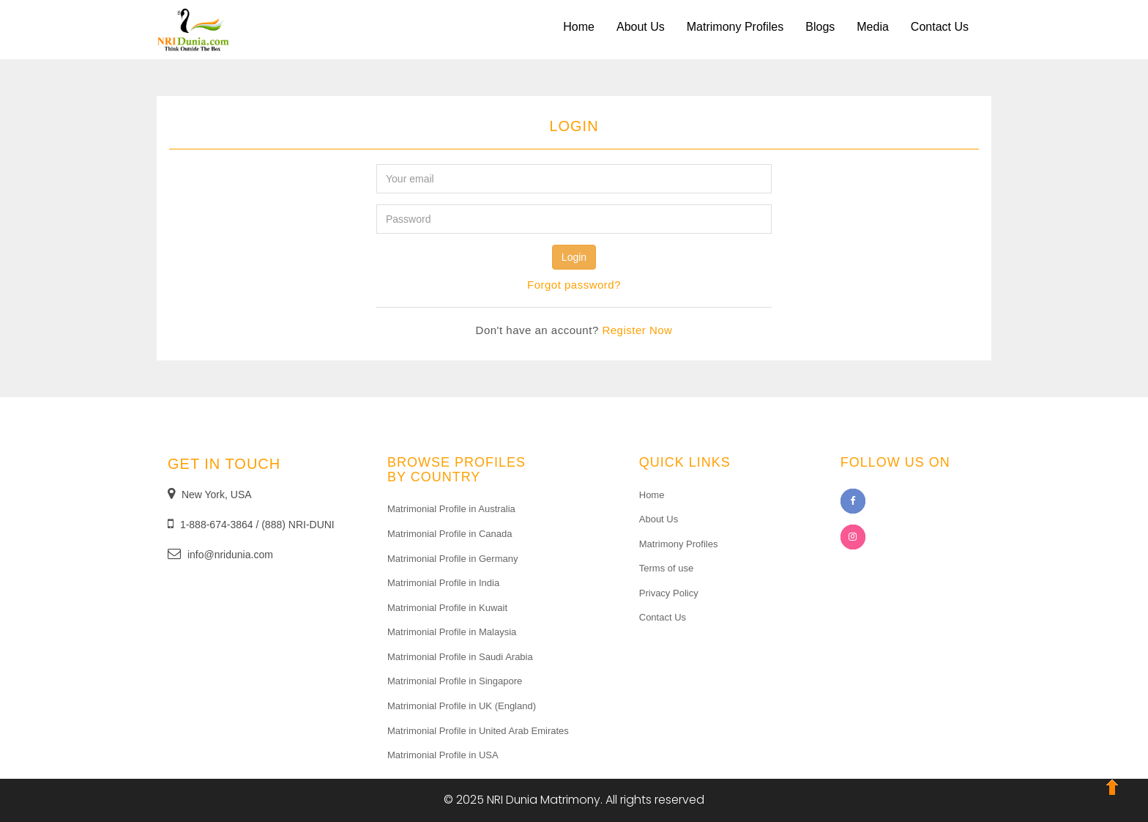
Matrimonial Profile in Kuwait (447, 607)
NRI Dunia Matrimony (544, 799)
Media (873, 27)
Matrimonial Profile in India (443, 582)
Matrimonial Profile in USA (443, 754)
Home (578, 27)
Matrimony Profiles (735, 27)
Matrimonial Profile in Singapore (454, 680)
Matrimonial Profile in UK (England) (461, 705)
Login (574, 257)
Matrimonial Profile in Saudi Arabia (460, 656)
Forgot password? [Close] (574, 284)
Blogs (820, 27)
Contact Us (940, 27)
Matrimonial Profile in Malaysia (451, 631)
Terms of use (666, 568)
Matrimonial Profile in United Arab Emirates (478, 730)
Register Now (637, 330)
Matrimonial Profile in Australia (451, 508)
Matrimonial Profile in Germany (452, 558)
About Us (640, 27)
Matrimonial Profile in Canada (449, 533)
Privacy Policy (668, 593)
